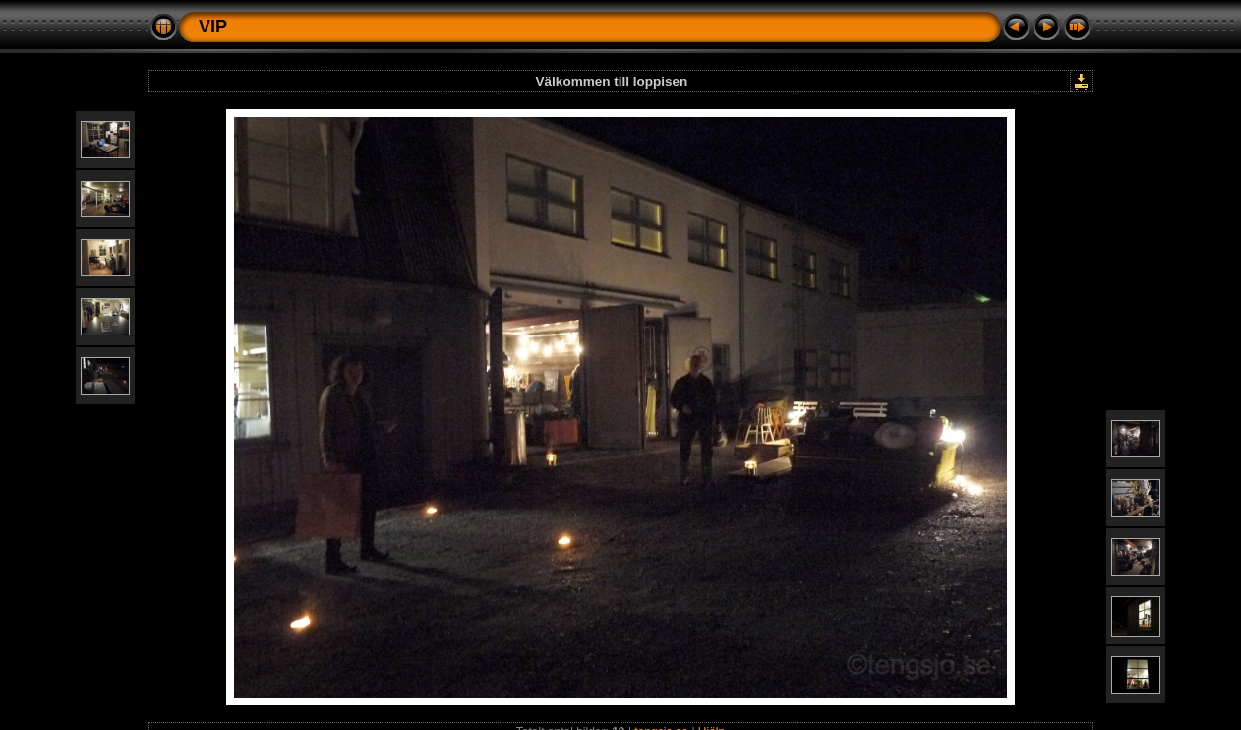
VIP (213, 26)
